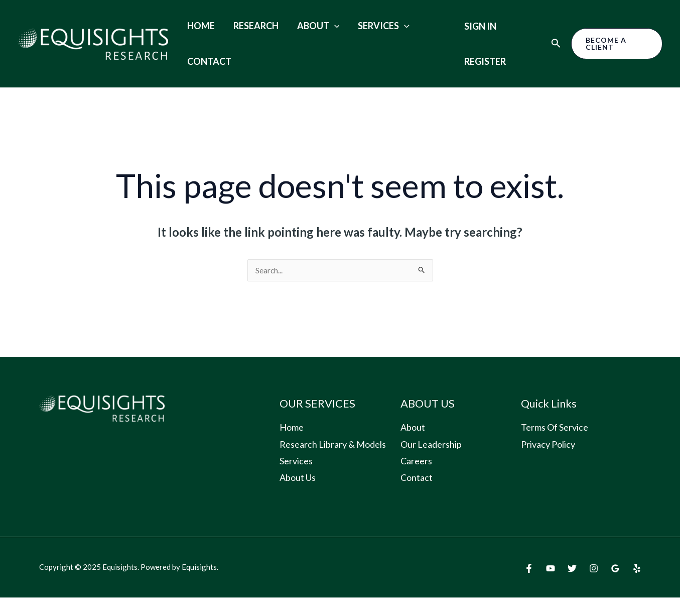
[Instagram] (593, 568)
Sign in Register (479, 44)
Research (251, 25)
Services (372, 25)
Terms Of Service (554, 427)
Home (199, 25)
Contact (208, 61)
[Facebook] (528, 568)
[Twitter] (572, 568)
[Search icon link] (553, 44)
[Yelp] (636, 568)
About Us (298, 477)
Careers (416, 461)
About (310, 25)
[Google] (615, 568)
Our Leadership (431, 444)
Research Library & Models (333, 444)
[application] (326, 25)
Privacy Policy (548, 444)
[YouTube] (550, 568)
